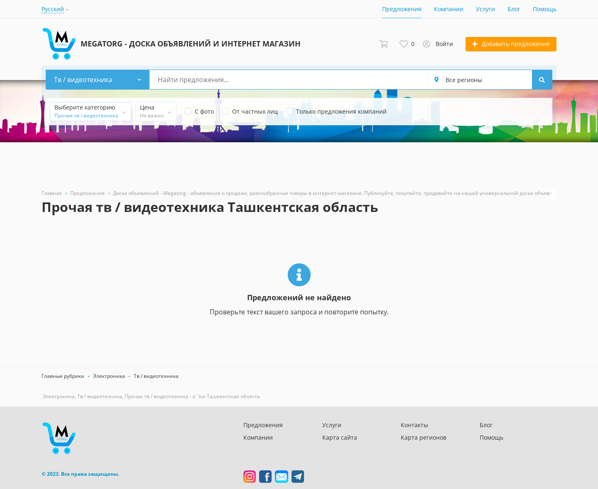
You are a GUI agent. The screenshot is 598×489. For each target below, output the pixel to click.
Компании (448, 9)
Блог (513, 9)
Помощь (544, 9)
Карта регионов (423, 437)
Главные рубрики (63, 376)
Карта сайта (339, 437)
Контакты (414, 425)
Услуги (485, 9)
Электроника (109, 376)
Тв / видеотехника (156, 376)
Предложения (402, 9)
